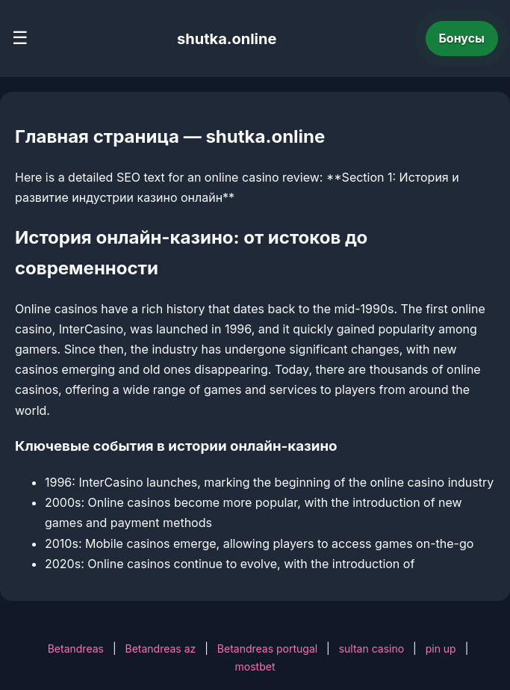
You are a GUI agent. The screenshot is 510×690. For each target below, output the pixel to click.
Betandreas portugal (267, 648)
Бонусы (462, 38)
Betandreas (76, 648)
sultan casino (371, 648)
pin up (441, 648)
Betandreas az (160, 648)
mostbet (255, 666)
